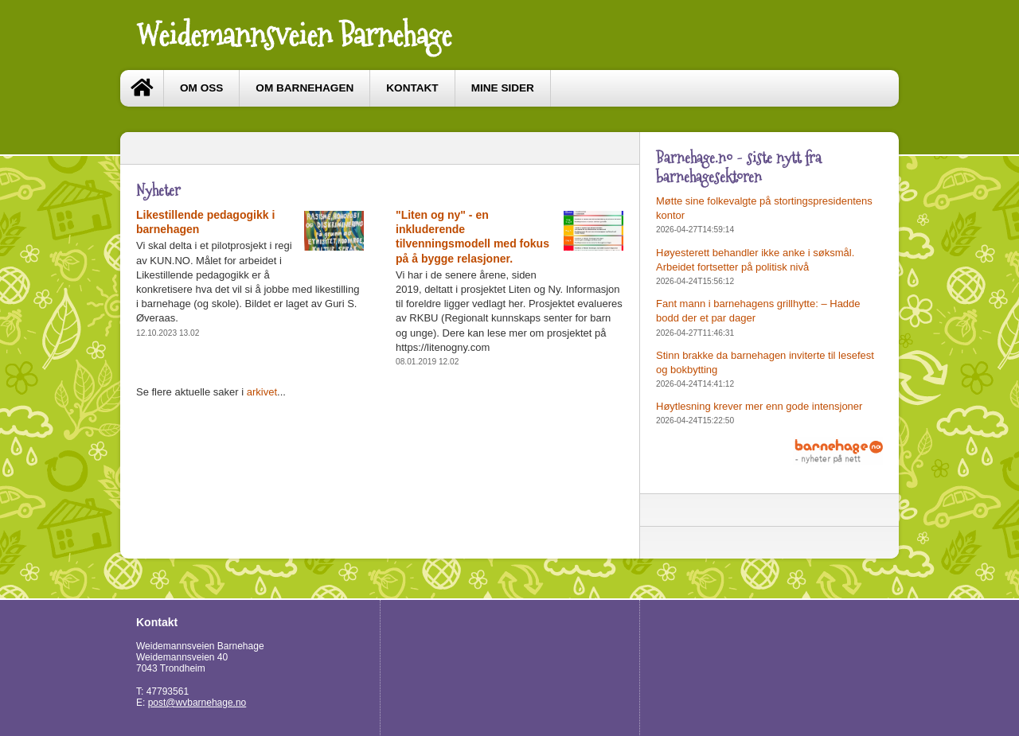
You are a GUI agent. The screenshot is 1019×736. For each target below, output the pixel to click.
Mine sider (502, 88)
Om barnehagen (304, 88)
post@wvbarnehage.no (197, 702)
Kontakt (412, 88)
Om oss (201, 88)
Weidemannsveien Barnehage (293, 35)
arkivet (262, 392)
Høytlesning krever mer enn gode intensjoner (759, 406)
